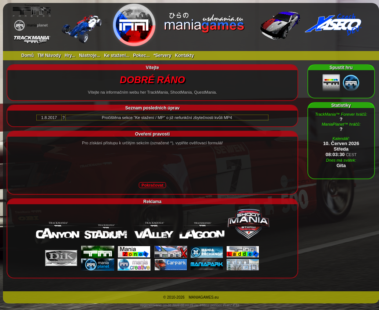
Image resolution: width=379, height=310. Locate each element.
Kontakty (184, 55)
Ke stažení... (116, 55)
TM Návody (49, 55)
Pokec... (141, 55)
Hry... (70, 55)
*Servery (163, 55)
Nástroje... (89, 55)
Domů (27, 55)
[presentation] (135, 163)
